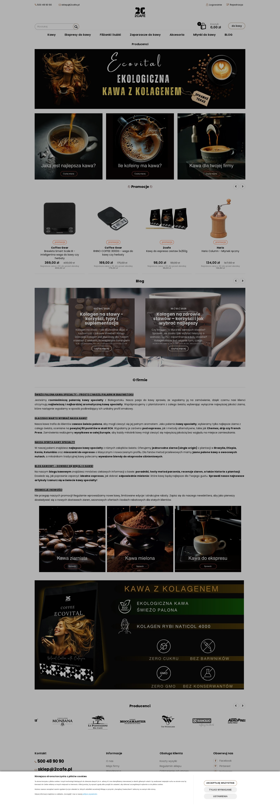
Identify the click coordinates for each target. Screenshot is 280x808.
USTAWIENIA (220, 796)
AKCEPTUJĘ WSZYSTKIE (220, 783)
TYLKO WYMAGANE (220, 789)
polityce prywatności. (90, 794)
